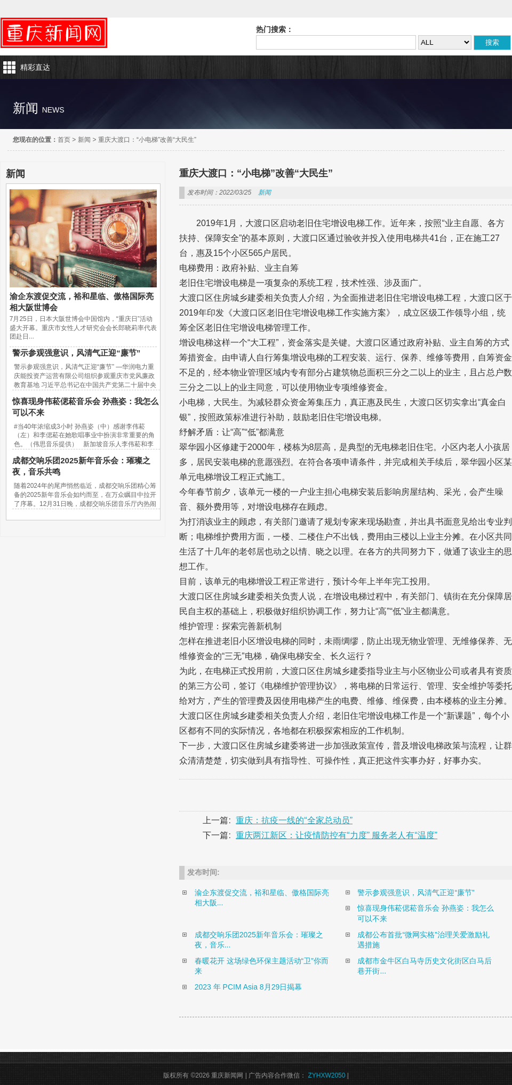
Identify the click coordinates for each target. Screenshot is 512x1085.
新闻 (84, 139)
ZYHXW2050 (326, 1075)
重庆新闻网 (54, 33)
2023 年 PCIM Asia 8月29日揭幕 (248, 987)
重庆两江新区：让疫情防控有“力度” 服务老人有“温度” (336, 835)
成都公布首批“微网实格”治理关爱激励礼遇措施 (423, 940)
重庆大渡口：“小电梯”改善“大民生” (147, 139)
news (53, 110)
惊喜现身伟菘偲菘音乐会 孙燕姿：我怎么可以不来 (425, 913)
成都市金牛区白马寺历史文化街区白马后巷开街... (424, 966)
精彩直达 (35, 67)
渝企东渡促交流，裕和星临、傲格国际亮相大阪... (262, 897)
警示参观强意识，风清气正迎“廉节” (76, 352)
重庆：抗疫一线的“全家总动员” (294, 820)
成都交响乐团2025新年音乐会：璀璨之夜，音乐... (259, 940)
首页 (64, 139)
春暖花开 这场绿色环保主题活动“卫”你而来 (262, 966)
